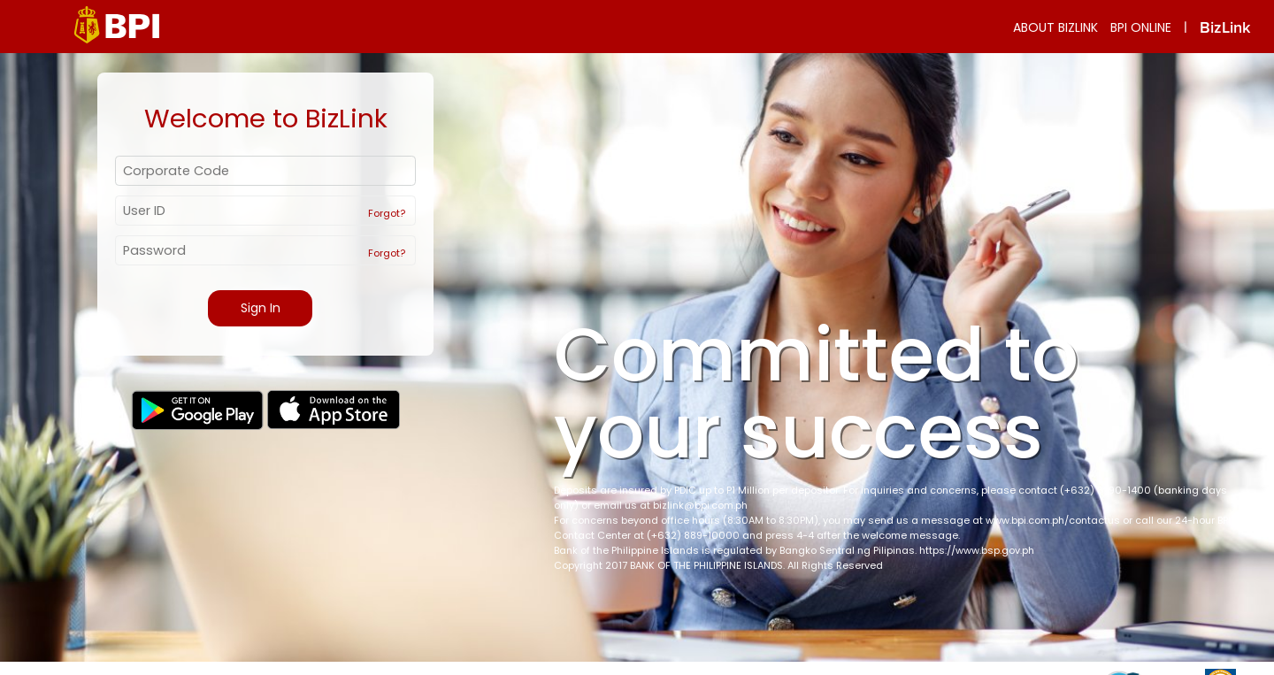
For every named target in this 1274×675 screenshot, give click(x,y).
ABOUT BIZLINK (1055, 27)
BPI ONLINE (1140, 27)
